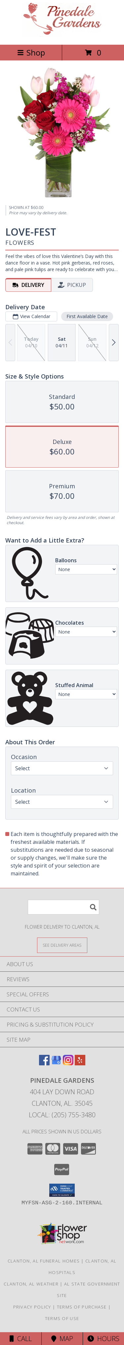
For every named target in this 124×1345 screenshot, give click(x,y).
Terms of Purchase (82, 1307)
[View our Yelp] (80, 1063)
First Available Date (87, 316)
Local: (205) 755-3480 (62, 1114)
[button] (62, 1190)
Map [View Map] (62, 1338)
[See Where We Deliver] (62, 945)
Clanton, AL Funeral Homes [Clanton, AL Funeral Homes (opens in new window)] (44, 1261)
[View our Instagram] (68, 1063)
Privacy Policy (32, 1307)
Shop (31, 52)
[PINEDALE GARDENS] (62, 35)
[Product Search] (63, 907)
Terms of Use (62, 1318)
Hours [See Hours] (103, 1338)
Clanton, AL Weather (31, 1284)
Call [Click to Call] (21, 1338)
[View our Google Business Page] (56, 1063)
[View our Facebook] (44, 1063)
